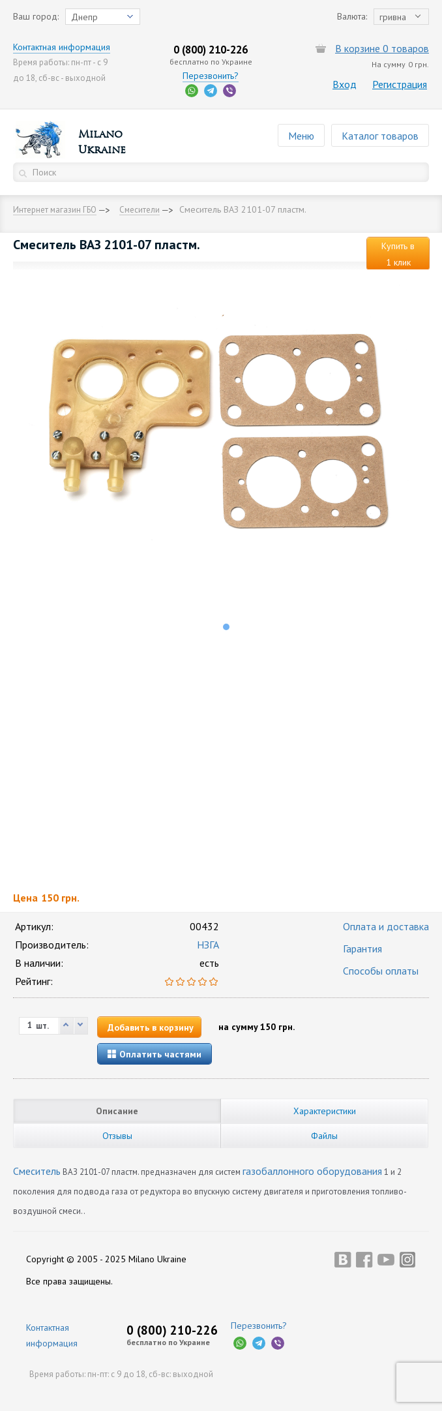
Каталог (380, 135)
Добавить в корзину (151, 1027)
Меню (301, 135)
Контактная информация (61, 47)
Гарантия (362, 948)
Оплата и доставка (386, 926)
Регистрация (399, 84)
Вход (344, 84)
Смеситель (37, 1170)
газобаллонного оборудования (312, 1170)
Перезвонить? (211, 76)
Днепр (84, 17)
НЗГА (208, 944)
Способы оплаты (381, 970)
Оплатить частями (154, 1054)
